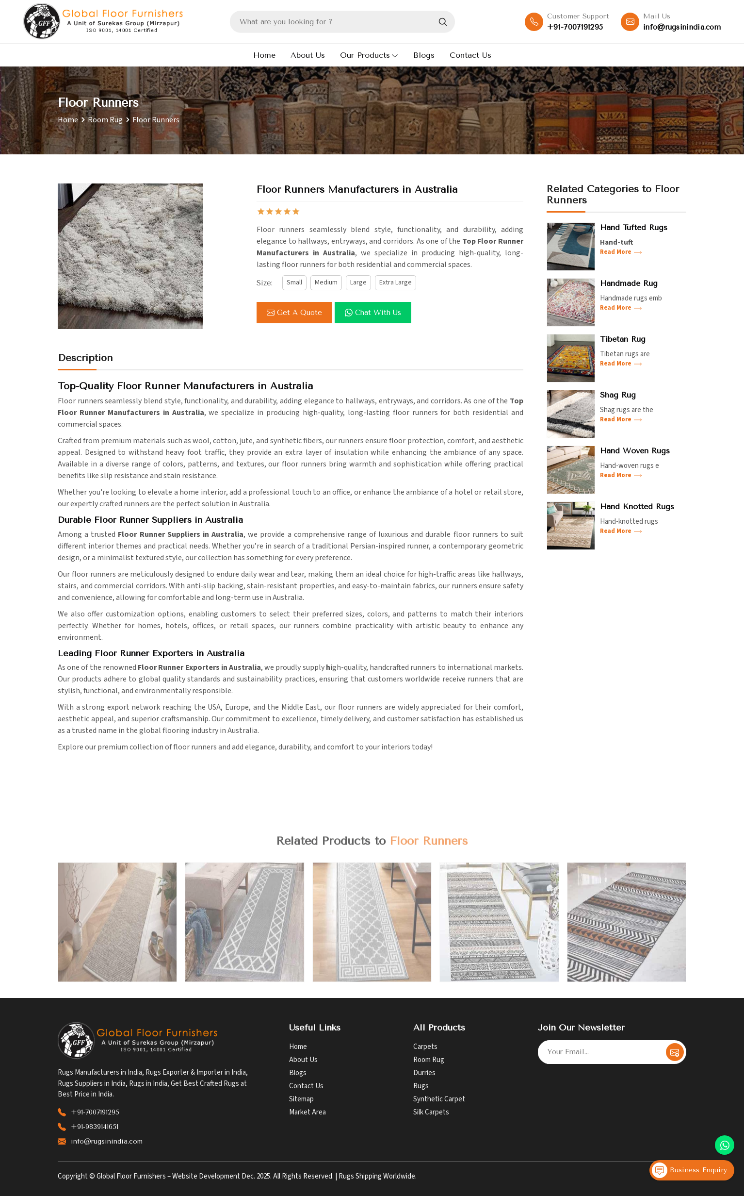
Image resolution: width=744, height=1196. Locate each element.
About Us (308, 55)
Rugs (421, 1086)
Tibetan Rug (623, 339)
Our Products (369, 55)
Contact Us (470, 55)
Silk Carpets (431, 1112)
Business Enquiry (689, 1170)
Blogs (424, 55)
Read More (621, 252)
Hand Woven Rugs (635, 450)
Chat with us (373, 312)
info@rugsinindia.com (682, 27)
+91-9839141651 (94, 1127)
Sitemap (301, 1099)
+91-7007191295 (575, 27)
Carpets (425, 1047)
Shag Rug (618, 394)
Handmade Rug (629, 283)
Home (264, 55)
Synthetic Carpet (439, 1099)
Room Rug (105, 120)
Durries (424, 1073)
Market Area (307, 1112)
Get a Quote (294, 312)
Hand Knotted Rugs (637, 506)
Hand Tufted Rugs (633, 227)
